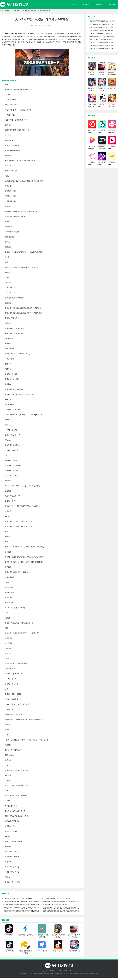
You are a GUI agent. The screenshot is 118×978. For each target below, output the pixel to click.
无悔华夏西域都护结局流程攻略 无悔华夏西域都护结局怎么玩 (102, 45)
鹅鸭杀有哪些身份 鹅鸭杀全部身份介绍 (102, 24)
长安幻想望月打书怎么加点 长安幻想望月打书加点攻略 (21, 911)
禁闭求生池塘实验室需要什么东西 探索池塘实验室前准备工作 (62, 911)
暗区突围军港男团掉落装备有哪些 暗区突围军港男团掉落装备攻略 (62, 901)
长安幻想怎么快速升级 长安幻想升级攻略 (56, 898)
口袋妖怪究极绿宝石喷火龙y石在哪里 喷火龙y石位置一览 (102, 33)
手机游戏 (99, 4)
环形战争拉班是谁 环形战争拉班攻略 (55, 905)
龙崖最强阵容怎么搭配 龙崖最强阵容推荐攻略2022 (102, 30)
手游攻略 (16, 11)
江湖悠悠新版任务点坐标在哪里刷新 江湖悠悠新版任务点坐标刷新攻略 (22, 901)
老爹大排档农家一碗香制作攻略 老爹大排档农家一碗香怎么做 (102, 48)
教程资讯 (86, 4)
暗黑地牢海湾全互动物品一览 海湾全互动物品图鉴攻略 (102, 39)
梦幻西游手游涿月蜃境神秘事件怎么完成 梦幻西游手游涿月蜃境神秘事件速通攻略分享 (102, 21)
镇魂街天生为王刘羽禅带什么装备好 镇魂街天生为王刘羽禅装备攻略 (22, 908)
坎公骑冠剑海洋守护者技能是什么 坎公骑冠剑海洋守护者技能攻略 (22, 905)
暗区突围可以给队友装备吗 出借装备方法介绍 (102, 27)
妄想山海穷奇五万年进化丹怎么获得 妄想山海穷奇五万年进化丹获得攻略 (62, 908)
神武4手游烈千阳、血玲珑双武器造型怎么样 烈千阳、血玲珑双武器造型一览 (102, 36)
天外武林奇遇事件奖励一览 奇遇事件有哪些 (17, 898)
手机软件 (112, 4)
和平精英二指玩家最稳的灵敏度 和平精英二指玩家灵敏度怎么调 (102, 42)
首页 (74, 4)
